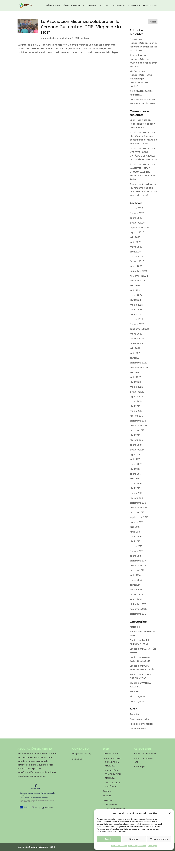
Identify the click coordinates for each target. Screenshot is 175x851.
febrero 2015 (136, 551)
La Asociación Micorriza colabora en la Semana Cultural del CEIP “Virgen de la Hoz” (81, 27)
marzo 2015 (136, 546)
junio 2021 (135, 353)
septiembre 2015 (139, 517)
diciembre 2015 (138, 502)
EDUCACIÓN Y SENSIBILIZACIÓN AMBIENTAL (113, 774)
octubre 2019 (137, 391)
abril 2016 (135, 488)
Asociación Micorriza (141, 132)
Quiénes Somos (52, 6)
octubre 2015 (137, 512)
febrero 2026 (137, 213)
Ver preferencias (159, 839)
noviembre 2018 (138, 425)
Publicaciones (150, 6)
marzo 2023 (136, 319)
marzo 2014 (136, 589)
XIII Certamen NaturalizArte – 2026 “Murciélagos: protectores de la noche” (141, 79)
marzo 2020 (136, 386)
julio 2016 (135, 478)
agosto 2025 (137, 232)
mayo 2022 (136, 333)
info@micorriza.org (81, 753)
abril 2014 (135, 584)
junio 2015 (135, 531)
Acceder (134, 714)
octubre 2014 (137, 570)
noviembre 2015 (138, 507)
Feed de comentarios (142, 723)
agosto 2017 (136, 454)
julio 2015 (135, 527)
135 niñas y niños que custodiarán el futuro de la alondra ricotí (143, 139)
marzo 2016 (136, 493)
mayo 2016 (136, 483)
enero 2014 (136, 599)
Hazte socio (111, 804)
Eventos (92, 6)
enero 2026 (136, 218)
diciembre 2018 (138, 420)
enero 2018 (136, 444)
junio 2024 (135, 290)
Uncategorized (138, 701)
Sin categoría (137, 696)
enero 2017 (136, 473)
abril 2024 (135, 300)
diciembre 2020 (138, 362)
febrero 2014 (137, 594)
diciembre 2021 (138, 343)
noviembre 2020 (139, 367)
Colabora (117, 6)
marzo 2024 (136, 304)
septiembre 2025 (139, 227)
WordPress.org (138, 728)
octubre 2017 (137, 449)
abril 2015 (135, 541)
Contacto (134, 6)
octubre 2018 (137, 430)
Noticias (104, 6)
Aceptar (109, 839)
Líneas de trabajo (72, 6)
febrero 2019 (136, 415)
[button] (169, 813)
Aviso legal (152, 846)
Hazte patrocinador (115, 809)
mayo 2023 (136, 309)
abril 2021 (135, 358)
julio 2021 (135, 348)
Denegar (134, 839)
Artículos (135, 626)
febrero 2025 (137, 261)
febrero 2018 (136, 440)
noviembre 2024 (139, 275)
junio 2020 (135, 377)
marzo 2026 (136, 208)
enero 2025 (136, 266)
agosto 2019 (136, 396)
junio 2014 (135, 575)
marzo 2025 (136, 256)
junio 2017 (135, 459)
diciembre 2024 (138, 271)
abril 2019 (135, 406)
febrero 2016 (136, 498)
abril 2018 (135, 435)
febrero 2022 (137, 338)
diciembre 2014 (138, 560)
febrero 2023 (137, 324)
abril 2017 (135, 469)
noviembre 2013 (138, 609)
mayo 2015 (136, 536)
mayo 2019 (136, 401)
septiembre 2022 (139, 329)
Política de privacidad (137, 846)
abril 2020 (135, 382)
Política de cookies (119, 846)
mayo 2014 (136, 580)
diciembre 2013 (138, 604)
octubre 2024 (137, 280)
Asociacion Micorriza (55, 38)
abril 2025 (135, 251)
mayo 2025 (136, 246)
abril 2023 (135, 314)
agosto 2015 (136, 522)
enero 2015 (136, 555)
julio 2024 (135, 285)
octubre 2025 (137, 222)
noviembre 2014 (138, 565)
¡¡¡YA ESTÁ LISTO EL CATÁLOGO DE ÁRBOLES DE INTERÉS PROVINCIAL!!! (143, 156)
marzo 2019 (136, 411)
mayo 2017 (136, 464)
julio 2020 (135, 372)
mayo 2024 (136, 295)
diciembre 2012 (138, 613)
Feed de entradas (139, 719)
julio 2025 (135, 237)
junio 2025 (135, 242)
